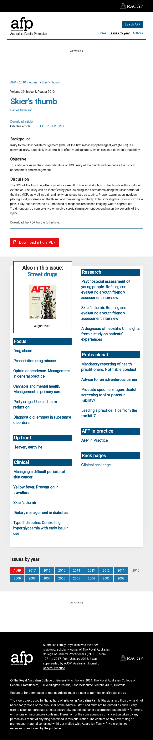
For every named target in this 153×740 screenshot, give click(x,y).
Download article (21, 121)
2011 (121, 570)
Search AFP (132, 24)
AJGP (17, 570)
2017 (32, 570)
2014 (76, 570)
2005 (76, 578)
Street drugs (42, 274)
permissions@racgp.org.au (108, 693)
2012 (106, 570)
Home (102, 33)
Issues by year (120, 33)
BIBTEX (38, 126)
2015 (61, 570)
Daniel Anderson (21, 110)
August (33, 82)
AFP (13, 82)
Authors (138, 33)
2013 (91, 570)
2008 (32, 578)
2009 (17, 578)
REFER (51, 126)
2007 (46, 578)
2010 (22, 82)
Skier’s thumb (51, 82)
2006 (61, 578)
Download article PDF (34, 242)
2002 (121, 578)
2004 (91, 578)
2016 (46, 570)
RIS (61, 126)
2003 (106, 578)
